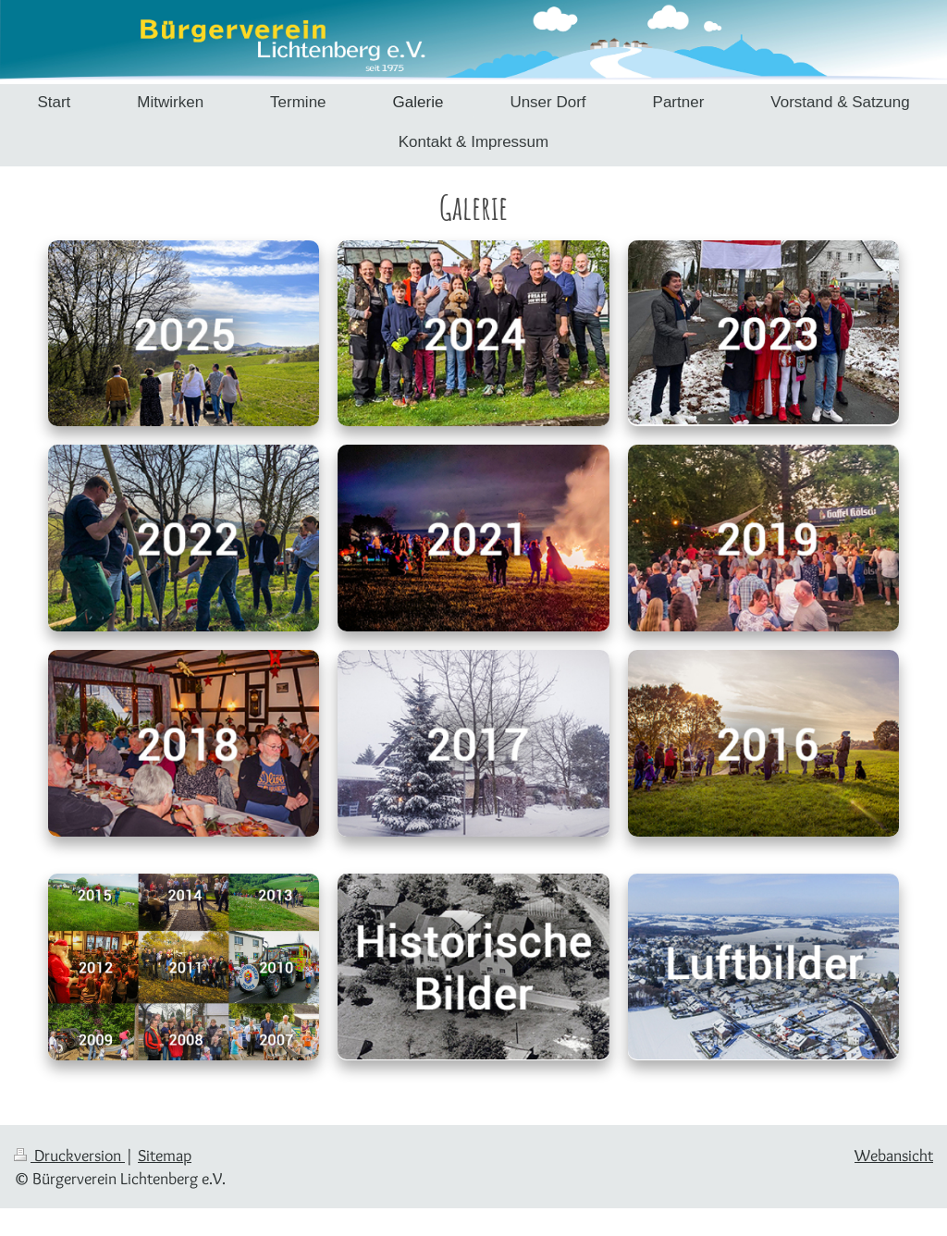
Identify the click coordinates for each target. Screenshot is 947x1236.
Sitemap (164, 1155)
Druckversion (69, 1155)
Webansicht (894, 1155)
